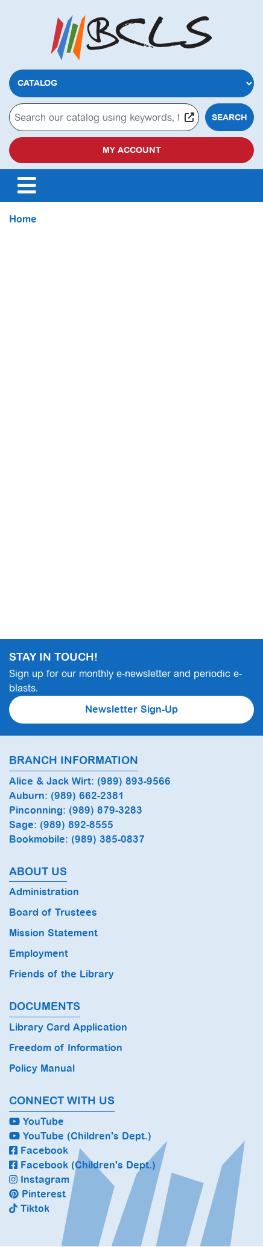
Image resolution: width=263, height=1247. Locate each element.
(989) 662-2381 (87, 796)
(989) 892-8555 (76, 825)
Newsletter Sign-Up (131, 709)
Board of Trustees (53, 912)
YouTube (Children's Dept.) (80, 1136)
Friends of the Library (61, 974)
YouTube (36, 1121)
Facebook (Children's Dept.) (82, 1165)
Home (23, 219)
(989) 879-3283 (105, 810)
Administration (44, 892)
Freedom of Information (65, 1048)
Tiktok (29, 1208)
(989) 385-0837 (108, 839)
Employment (38, 953)
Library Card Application (68, 1027)
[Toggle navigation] (26, 185)
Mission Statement (53, 933)
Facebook (38, 1150)
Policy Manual (42, 1068)
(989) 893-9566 (134, 781)
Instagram (39, 1179)
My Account (132, 150)
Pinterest (37, 1194)
